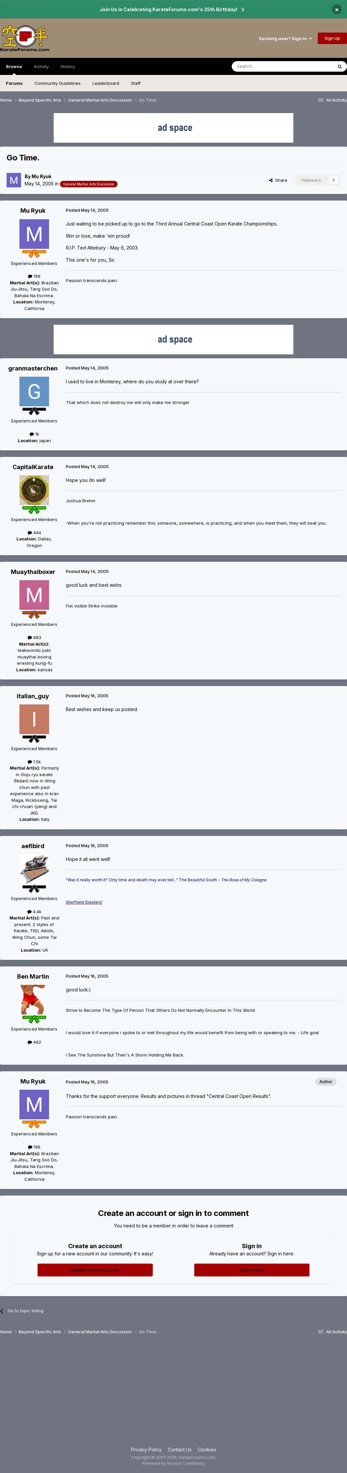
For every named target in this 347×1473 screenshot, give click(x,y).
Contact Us (180, 1449)
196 (34, 276)
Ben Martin (33, 976)
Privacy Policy (146, 1449)
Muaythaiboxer (33, 571)
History (68, 66)
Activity (41, 66)
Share (278, 180)
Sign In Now (252, 1269)
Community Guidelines (58, 83)
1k (34, 434)
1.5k (34, 761)
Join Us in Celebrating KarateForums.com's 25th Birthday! (168, 9)
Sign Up (332, 38)
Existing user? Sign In (285, 38)
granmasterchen (33, 368)
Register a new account (95, 1269)
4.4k (34, 911)
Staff (136, 83)
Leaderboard (106, 83)
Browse (14, 69)
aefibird (32, 846)
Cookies (207, 1449)
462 (34, 1042)
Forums (14, 83)
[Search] (265, 66)
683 (34, 637)
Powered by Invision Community (173, 1463)
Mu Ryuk (41, 176)
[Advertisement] (173, 1393)
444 (34, 532)
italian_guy (33, 696)
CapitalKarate (33, 466)
